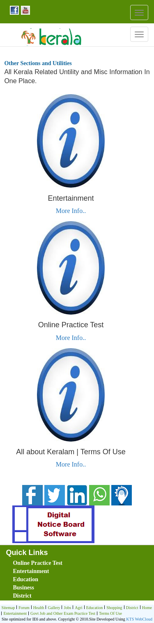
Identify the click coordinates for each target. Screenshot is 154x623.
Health (37, 608)
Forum (23, 608)
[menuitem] (59, 563)
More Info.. (71, 210)
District (22, 596)
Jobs (66, 608)
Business (23, 587)
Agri (77, 608)
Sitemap (8, 607)
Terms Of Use (109, 613)
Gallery (53, 608)
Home (146, 608)
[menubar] (79, 579)
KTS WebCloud (139, 619)
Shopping (113, 608)
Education (25, 579)
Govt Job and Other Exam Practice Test (61, 613)
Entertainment (31, 571)
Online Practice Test (37, 563)
